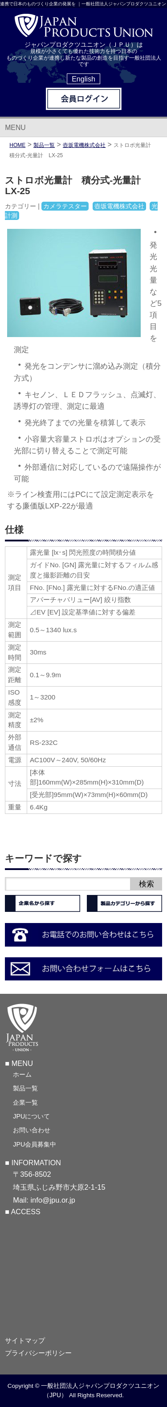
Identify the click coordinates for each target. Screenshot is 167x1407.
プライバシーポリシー (38, 1353)
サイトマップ (25, 1340)
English (83, 79)
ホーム (22, 1074)
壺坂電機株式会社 (84, 145)
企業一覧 (25, 1102)
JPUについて (31, 1116)
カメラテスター (65, 206)
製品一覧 (25, 1088)
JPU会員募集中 (34, 1144)
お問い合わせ (31, 1130)
